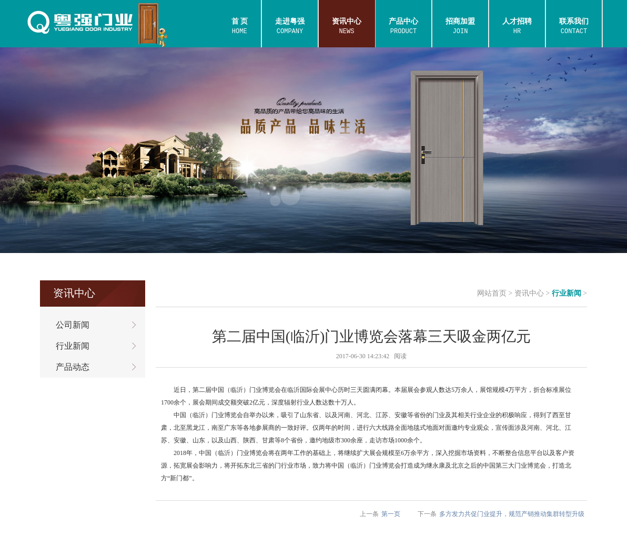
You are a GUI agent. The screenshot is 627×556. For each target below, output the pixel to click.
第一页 (390, 514)
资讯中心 (529, 293)
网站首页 (492, 293)
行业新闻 (566, 293)
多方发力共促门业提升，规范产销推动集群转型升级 (511, 514)
